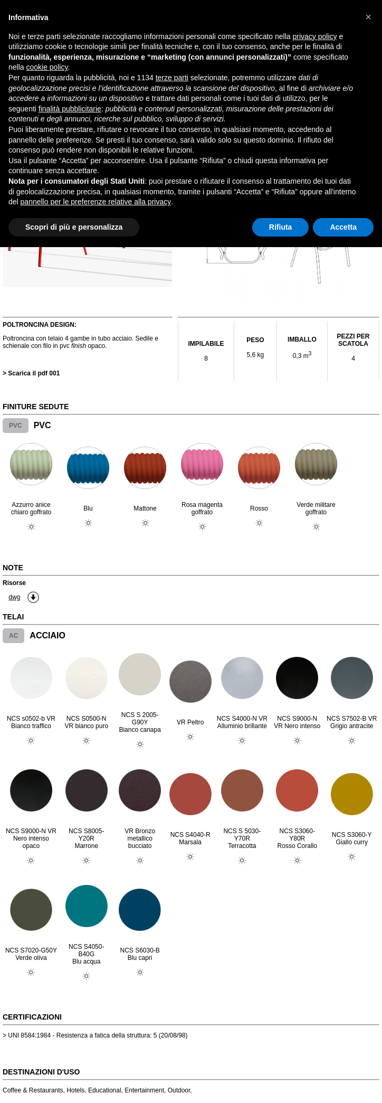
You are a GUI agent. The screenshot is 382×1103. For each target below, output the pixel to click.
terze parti (172, 77)
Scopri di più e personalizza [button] (73, 227)
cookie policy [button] (47, 67)
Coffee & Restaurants (33, 1090)
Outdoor (179, 1090)
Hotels (75, 1090)
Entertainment (144, 1090)
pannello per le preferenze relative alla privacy (96, 201)
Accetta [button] (343, 227)
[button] (368, 16)
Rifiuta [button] (280, 227)
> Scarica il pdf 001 (31, 373)
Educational (104, 1090)
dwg (14, 597)
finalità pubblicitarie (70, 109)
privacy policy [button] (315, 36)
